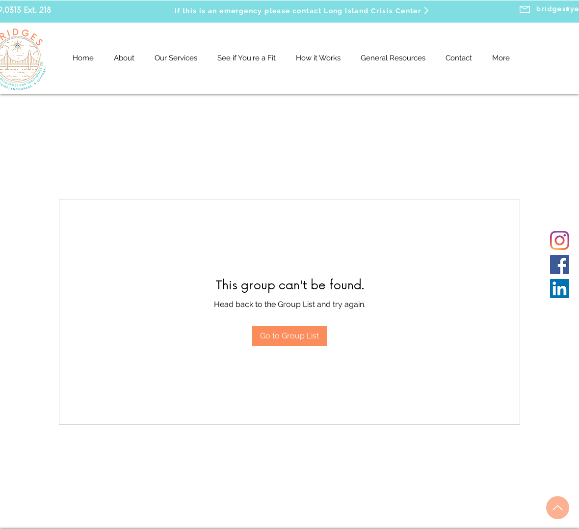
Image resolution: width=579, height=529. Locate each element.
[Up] (557, 507)
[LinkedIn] (559, 288)
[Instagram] (559, 240)
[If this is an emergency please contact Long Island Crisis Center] (302, 10)
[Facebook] (559, 264)
